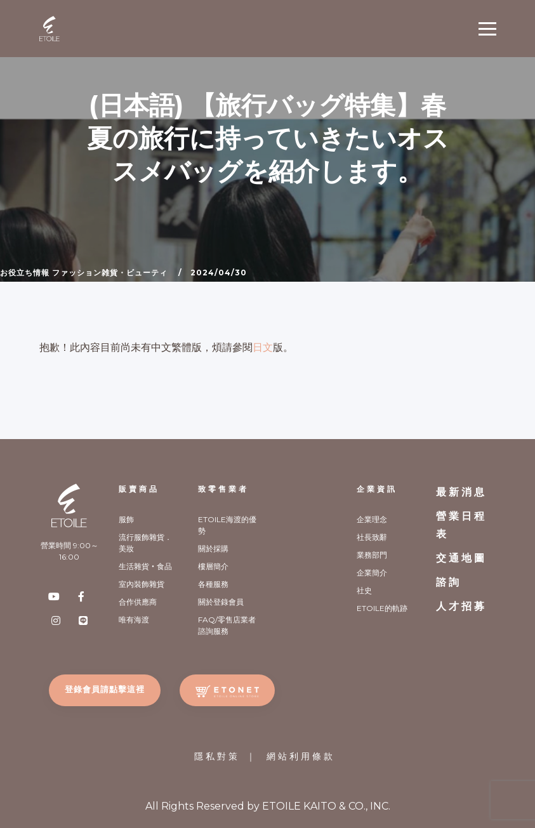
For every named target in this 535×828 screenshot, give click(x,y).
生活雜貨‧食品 (145, 566)
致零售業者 (223, 489)
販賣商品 (139, 489)
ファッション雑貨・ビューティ (110, 272)
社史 (364, 590)
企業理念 (372, 519)
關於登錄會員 (221, 602)
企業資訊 (377, 489)
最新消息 (461, 492)
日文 (263, 347)
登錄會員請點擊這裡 (105, 689)
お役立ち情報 (25, 272)
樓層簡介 (213, 566)
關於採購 (213, 548)
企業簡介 (372, 572)
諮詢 (448, 582)
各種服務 (213, 584)
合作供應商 (138, 602)
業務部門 (372, 555)
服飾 (126, 519)
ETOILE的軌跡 (382, 608)
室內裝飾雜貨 (141, 584)
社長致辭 (372, 537)
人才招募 (461, 606)
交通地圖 (461, 558)
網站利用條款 (301, 756)
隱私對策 (217, 756)
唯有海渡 (134, 619)
